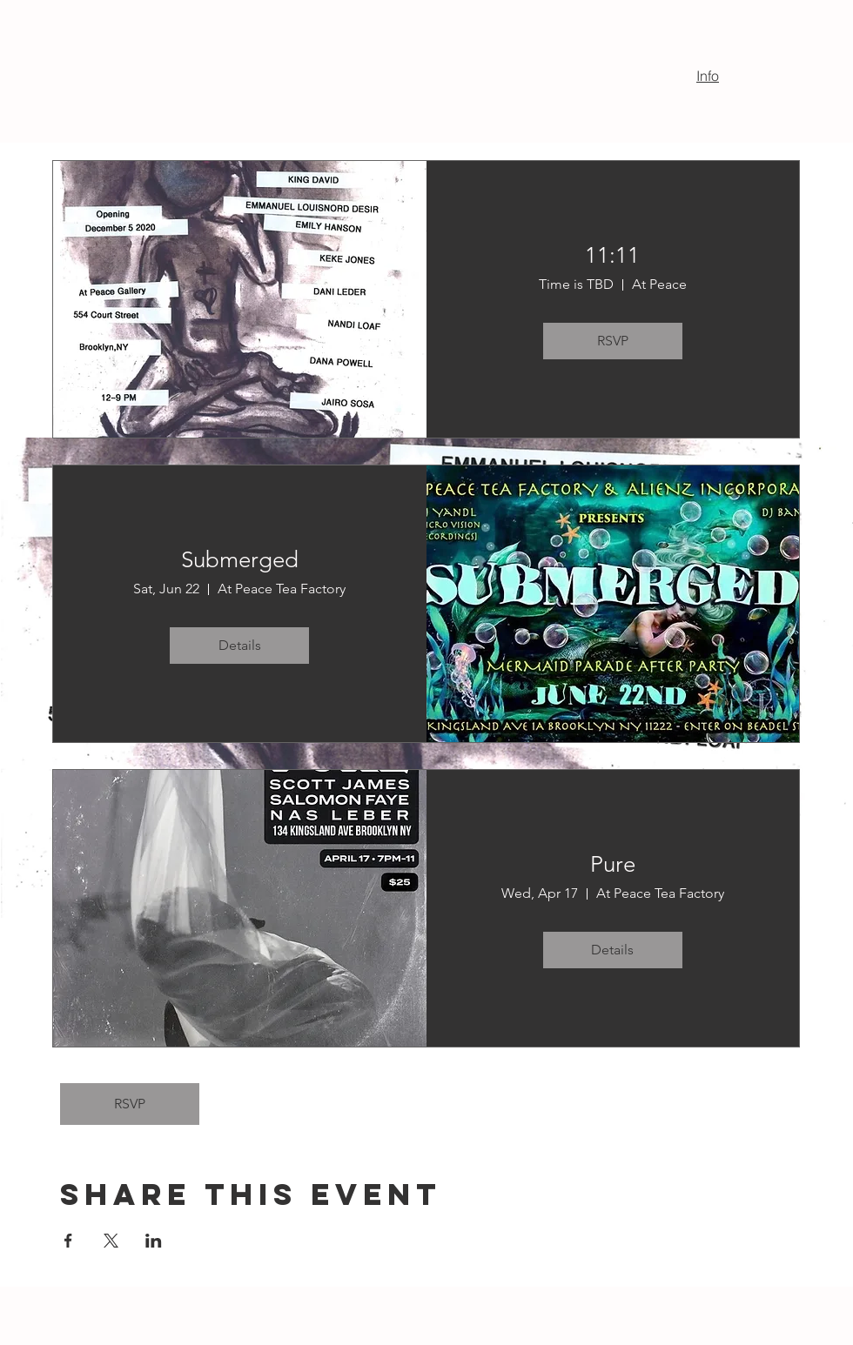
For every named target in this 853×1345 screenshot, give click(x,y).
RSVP (129, 1103)
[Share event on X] (111, 1241)
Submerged (240, 559)
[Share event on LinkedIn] (153, 1241)
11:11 (612, 255)
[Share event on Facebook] (68, 1241)
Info (707, 75)
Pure (612, 864)
